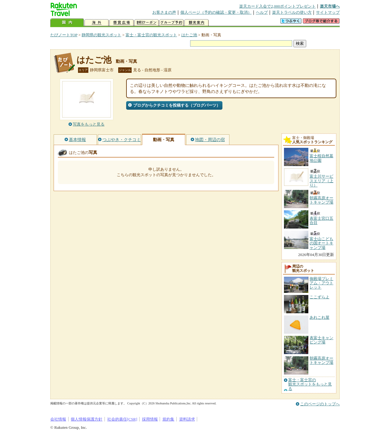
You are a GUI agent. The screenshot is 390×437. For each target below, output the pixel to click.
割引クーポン (146, 22)
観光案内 (196, 22)
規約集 (168, 419)
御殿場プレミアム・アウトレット (321, 283)
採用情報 (150, 419)
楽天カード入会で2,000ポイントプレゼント (277, 6)
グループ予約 (171, 22)
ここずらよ (319, 297)
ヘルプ (262, 12)
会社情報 (58, 419)
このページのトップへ (320, 404)
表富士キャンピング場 (321, 340)
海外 (96, 22)
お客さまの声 (164, 12)
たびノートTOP (63, 35)
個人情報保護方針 (86, 419)
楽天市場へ (330, 6)
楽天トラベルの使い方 (292, 12)
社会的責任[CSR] (122, 419)
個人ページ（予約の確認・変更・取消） (216, 12)
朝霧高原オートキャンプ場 (321, 360)
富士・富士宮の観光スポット (151, 35)
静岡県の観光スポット (101, 35)
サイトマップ (328, 12)
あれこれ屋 (319, 317)
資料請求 (187, 419)
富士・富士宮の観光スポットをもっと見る (310, 384)
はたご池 (189, 35)
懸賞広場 (121, 22)
